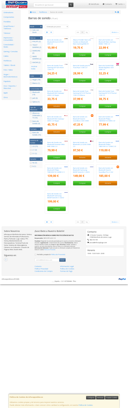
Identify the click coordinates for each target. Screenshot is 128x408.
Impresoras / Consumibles (8, 39)
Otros (6, 97)
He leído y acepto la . (51, 378)
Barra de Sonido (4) (35, 122)
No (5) (33, 163)
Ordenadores (8, 12)
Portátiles (7, 22)
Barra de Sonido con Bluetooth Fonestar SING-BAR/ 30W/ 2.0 (56, 233)
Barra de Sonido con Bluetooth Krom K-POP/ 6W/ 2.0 (55, 59)
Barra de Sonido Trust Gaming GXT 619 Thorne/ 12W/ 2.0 (108, 146)
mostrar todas (34, 67)
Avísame (56, 159)
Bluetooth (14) (35, 93)
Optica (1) (35, 102)
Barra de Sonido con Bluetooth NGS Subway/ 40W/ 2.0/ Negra (55, 146)
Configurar (90, 398)
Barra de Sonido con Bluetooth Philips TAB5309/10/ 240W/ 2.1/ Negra (56, 277)
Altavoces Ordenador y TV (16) (36, 115)
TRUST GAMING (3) (35, 46)
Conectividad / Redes (9, 45)
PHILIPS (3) (35, 41)
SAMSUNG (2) (35, 52)
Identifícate (93, 4)
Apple (6, 93)
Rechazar (100, 398)
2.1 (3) (33, 150)
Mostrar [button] (115, 32)
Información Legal (67, 390)
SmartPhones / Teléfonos (9, 27)
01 (82, 32)
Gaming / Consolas (11, 51)
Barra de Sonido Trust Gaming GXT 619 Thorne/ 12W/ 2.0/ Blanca (82, 146)
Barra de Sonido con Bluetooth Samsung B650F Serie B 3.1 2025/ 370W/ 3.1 (55, 320)
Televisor (7, 33)
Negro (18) (35, 80)
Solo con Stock (34, 31)
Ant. (78, 32)
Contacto (107, 4)
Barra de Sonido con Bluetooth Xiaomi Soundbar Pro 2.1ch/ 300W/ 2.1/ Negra (106, 277)
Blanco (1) (35, 83)
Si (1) (33, 166)
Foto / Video (8, 70)
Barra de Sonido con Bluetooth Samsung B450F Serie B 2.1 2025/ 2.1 (81, 277)
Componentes (9, 17)
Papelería (7, 81)
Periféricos (7, 61)
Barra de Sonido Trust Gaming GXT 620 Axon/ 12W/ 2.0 (55, 103)
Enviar (62, 384)
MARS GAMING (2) (35, 57)
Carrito (120, 4)
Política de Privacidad (49, 373)
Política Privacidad (41, 392)
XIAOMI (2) (35, 62)
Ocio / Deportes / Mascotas (10, 87)
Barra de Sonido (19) (35, 133)
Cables (6, 56)
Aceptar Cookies (111, 398)
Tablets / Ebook (9, 65)
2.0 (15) (34, 146)
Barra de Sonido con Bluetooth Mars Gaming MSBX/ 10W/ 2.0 (107, 59)
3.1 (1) (33, 153)
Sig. (87, 32)
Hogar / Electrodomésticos (10, 75)
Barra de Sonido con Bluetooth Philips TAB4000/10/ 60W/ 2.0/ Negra (107, 190)
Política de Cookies (86, 405)
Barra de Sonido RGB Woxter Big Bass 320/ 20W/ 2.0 (106, 103)
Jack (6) (34, 98)
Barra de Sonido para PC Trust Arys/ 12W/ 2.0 (81, 102)
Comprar (56, 73)
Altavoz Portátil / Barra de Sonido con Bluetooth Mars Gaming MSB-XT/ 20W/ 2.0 (82, 60)
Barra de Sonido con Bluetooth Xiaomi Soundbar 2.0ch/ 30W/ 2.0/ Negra (81, 190)
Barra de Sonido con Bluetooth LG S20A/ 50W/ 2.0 (82, 233)
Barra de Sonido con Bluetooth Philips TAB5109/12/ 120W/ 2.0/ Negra (107, 234)
